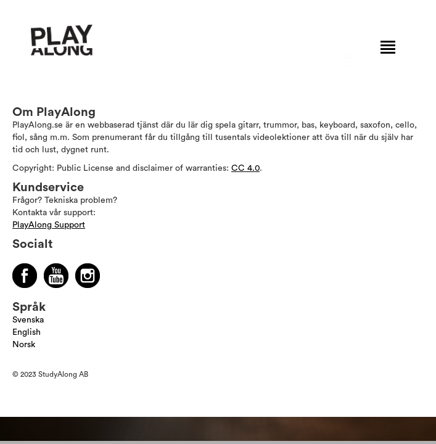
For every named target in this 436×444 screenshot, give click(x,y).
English (26, 332)
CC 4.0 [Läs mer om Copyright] (245, 168)
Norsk (23, 344)
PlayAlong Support (48, 225)
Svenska (28, 320)
